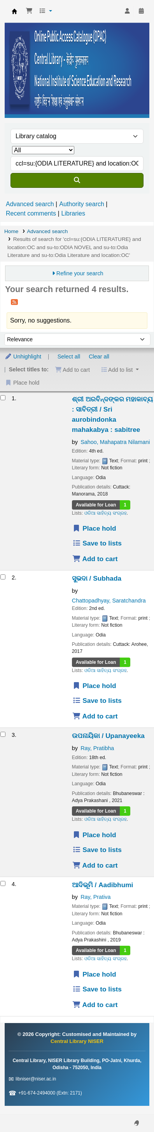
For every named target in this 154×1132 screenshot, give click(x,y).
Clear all (99, 356)
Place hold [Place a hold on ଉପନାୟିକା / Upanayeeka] (94, 835)
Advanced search (30, 204)
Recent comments (31, 213)
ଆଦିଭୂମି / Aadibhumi (102, 885)
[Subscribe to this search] (14, 301)
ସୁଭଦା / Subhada (96, 578)
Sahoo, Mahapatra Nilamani (115, 442)
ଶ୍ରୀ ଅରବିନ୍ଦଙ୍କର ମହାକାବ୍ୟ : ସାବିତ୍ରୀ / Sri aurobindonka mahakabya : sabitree (112, 414)
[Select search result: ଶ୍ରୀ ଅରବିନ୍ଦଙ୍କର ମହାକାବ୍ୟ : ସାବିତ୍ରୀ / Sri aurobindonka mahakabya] (2, 397)
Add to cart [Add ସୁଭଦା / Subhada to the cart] (95, 716)
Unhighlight (23, 356)
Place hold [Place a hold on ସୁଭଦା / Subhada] (94, 686)
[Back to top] (130, 1108)
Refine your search (79, 273)
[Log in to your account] (127, 11)
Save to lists (97, 543)
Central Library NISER (14, 11)
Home (11, 231)
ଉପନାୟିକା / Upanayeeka (108, 736)
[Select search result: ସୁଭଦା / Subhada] (2, 576)
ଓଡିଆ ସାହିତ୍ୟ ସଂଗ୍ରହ (105, 513)
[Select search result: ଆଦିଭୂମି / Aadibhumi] (2, 883)
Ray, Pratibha (97, 748)
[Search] (77, 180)
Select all (69, 356)
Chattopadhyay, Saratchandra (109, 600)
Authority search (81, 204)
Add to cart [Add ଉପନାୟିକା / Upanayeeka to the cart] (95, 865)
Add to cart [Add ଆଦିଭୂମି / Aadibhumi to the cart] (95, 1005)
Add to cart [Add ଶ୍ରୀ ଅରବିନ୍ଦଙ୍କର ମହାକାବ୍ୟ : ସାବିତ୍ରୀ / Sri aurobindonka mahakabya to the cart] (95, 559)
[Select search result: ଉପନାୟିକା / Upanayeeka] (2, 734)
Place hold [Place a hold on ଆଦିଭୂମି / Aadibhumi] (94, 974)
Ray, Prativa (95, 897)
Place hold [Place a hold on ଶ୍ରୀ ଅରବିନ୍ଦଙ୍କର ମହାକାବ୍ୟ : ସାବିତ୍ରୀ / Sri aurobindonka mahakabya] (94, 528)
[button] (29, 11)
